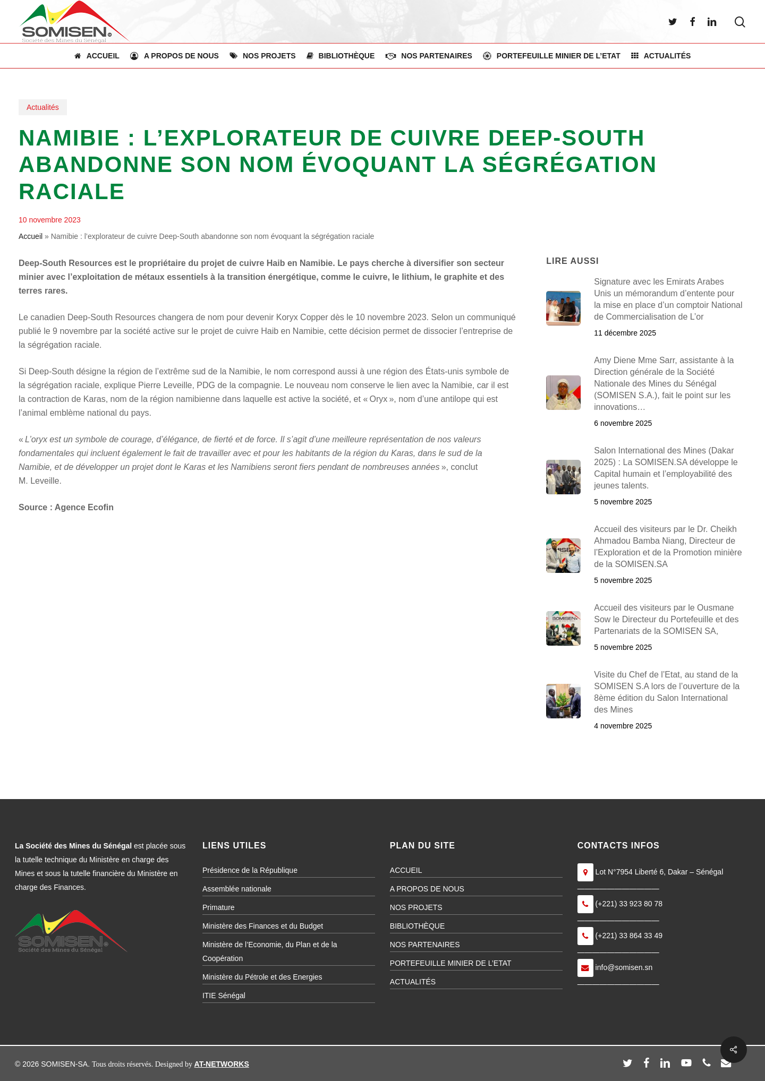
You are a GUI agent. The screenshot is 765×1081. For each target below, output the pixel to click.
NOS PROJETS (416, 907)
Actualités (43, 107)
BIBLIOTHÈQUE (417, 926)
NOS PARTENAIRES (425, 944)
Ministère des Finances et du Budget (262, 926)
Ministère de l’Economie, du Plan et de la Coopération (269, 951)
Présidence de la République (250, 870)
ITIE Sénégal (223, 995)
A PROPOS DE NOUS (427, 889)
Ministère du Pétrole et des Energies (262, 977)
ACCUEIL (406, 870)
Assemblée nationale (236, 889)
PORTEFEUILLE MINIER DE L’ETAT (451, 963)
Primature (218, 907)
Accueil (30, 236)
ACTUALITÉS (413, 981)
